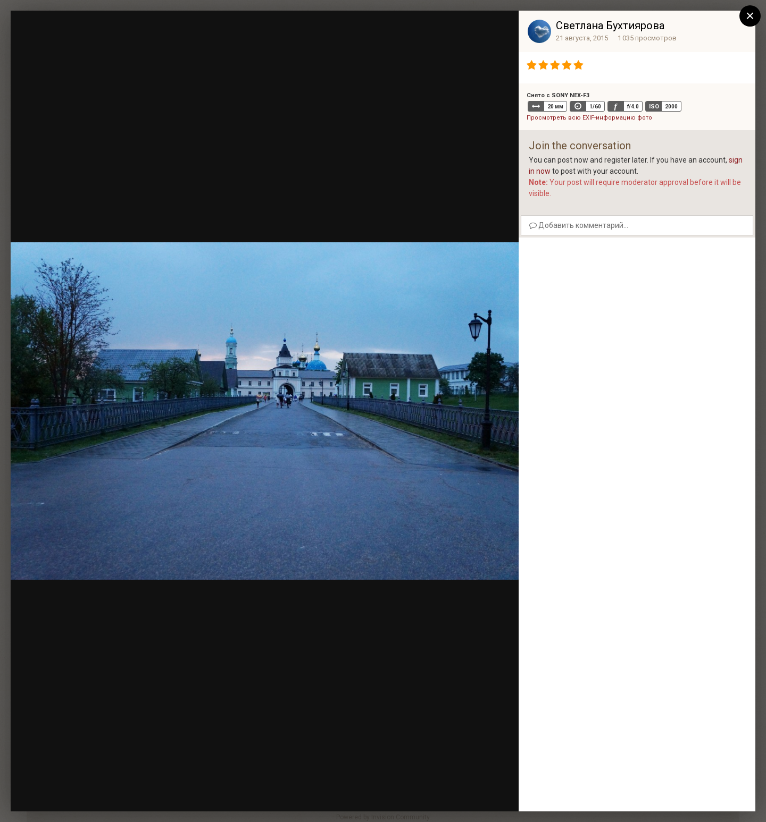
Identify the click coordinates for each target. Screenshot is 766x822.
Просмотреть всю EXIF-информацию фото (589, 117)
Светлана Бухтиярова (610, 25)
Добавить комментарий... (578, 225)
